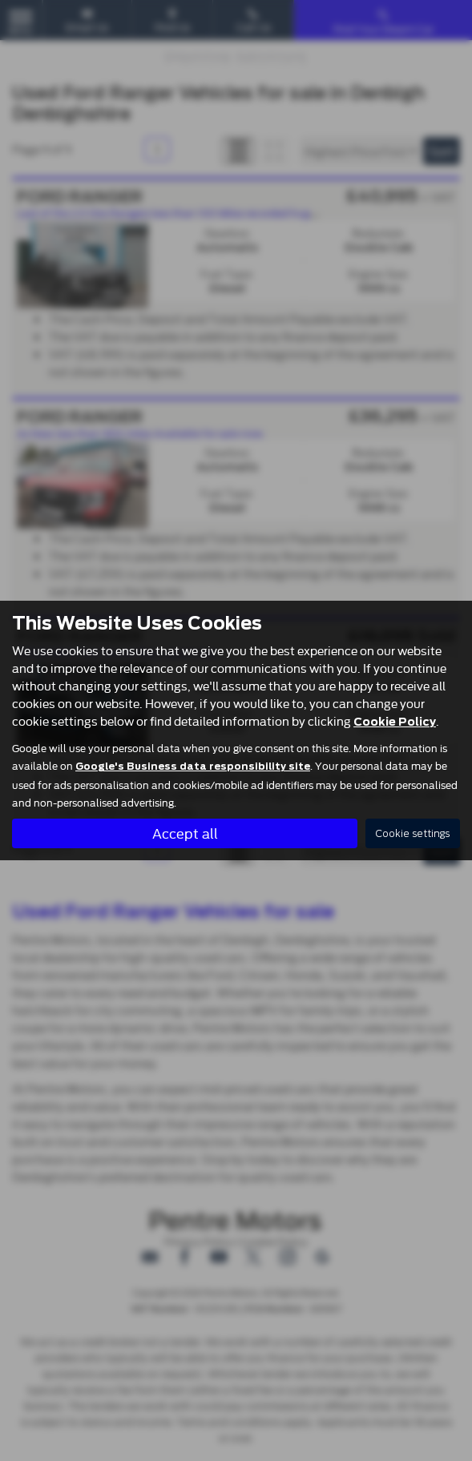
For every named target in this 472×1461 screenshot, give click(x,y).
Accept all (185, 833)
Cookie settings (413, 833)
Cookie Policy (394, 721)
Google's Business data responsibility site (192, 766)
